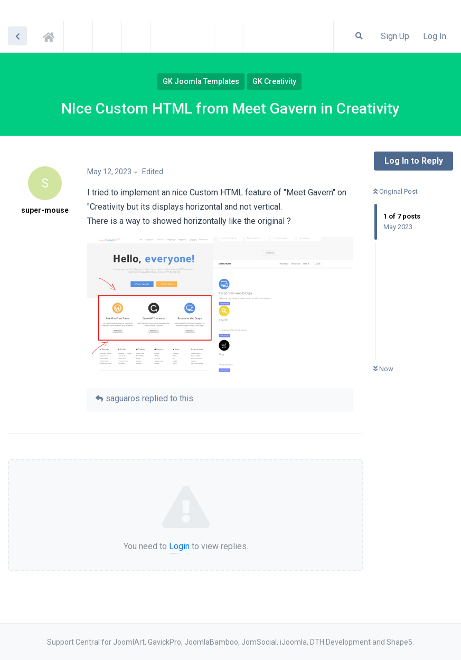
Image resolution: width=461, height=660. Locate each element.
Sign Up (395, 36)
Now (383, 369)
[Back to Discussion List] (17, 35)
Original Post (395, 191)
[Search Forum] (359, 35)
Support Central (52, 35)
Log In (434, 36)
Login (179, 546)
